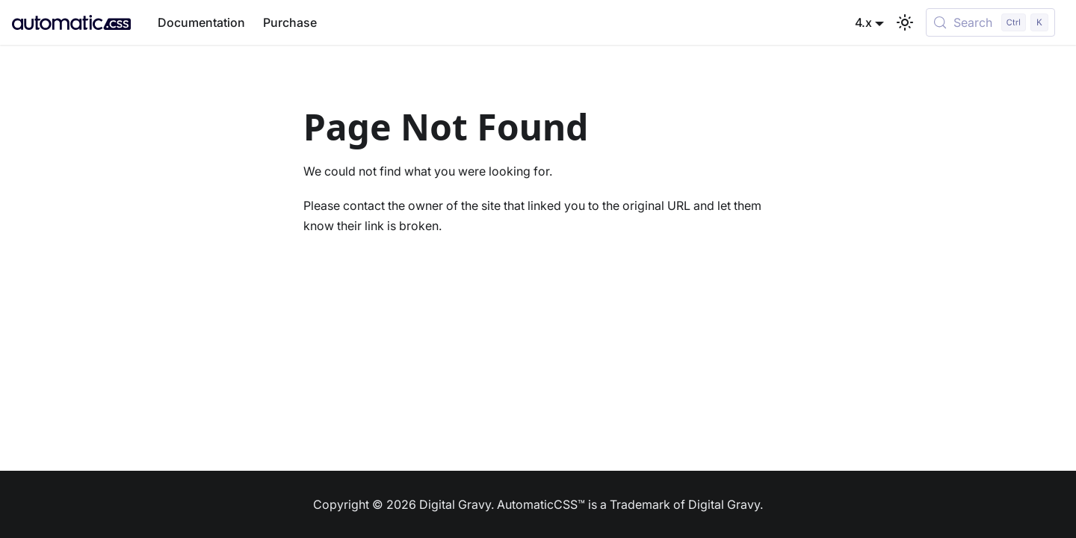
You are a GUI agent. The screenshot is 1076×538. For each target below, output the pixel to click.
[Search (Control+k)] (990, 22)
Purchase (290, 22)
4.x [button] (863, 22)
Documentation (201, 22)
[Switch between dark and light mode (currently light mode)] (905, 22)
